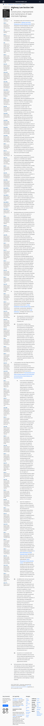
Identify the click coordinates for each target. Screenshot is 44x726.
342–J (7, 341)
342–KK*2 (7, 375)
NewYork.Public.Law (21, 1)
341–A (7, 37)
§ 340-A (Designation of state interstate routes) (27, 552)
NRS (37, 704)
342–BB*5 (7, 138)
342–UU (7, 559)
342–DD (7, 175)
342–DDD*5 (7, 212)
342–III (7, 332)
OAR (38, 707)
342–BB (7, 109)
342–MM (7, 411)
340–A (7, 7)
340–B (7, 13)
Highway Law (10, 4)
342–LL (7, 392)
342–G (7, 264)
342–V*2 (7, 584)
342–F (7, 246)
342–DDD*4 (7, 205)
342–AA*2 (7, 76)
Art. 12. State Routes (17, 4)
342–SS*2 (7, 527)
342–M (7, 402)
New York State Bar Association (17, 699)
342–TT (7, 543)
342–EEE (7, 238)
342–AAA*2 (7, 93)
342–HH (7, 288)
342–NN (7, 430)
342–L (7, 383)
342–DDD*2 (7, 191)
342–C (7, 146)
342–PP (7, 466)
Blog (27, 702)
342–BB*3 (7, 123)
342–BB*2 (7, 116)
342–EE (7, 229)
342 (7, 47)
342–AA (7, 67)
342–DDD (7, 183)
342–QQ (7, 484)
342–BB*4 (7, 130)
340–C (7, 19)
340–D (7, 25)
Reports (27, 710)
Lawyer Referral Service (18, 706)
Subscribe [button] (5, 705)
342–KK (7, 366)
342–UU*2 (7, 568)
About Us (28, 703)
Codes (38, 698)
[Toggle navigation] (39, 2)
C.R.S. (38, 700)
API (26, 705)
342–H (7, 280)
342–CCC (7, 160)
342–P (7, 457)
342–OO (7, 448)
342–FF (7, 254)
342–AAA (7, 84)
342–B (7, 101)
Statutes (38, 702)
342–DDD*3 (7, 198)
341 (7, 31)
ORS (40, 707)
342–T (7, 535)
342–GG (7, 273)
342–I (7, 296)
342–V (7, 577)
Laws (6, 4)
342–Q (7, 475)
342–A (7, 58)
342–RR (7, 502)
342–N (7, 421)
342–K (7, 357)
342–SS (7, 518)
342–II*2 (7, 314)
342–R (7, 494)
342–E (7, 220)
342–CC (7, 153)
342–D (7, 168)
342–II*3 (7, 323)
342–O (7, 439)
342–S (7, 509)
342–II (7, 305)
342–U (7, 551)
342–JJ (7, 349)
